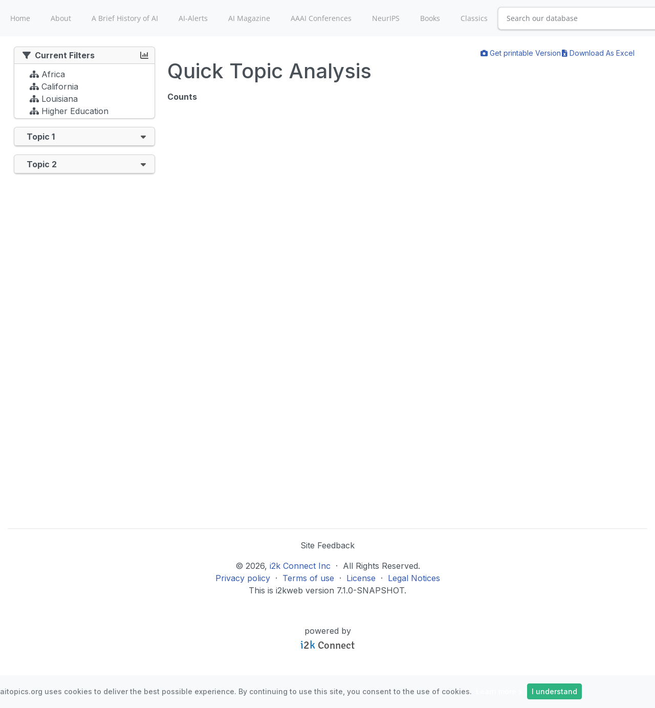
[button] (143, 136)
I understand (554, 691)
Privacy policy (242, 578)
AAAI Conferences (321, 18)
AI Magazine (249, 18)
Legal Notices (414, 578)
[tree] (84, 93)
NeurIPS (386, 18)
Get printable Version (521, 53)
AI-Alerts (193, 18)
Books (430, 18)
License (361, 578)
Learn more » (499, 691)
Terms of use (308, 578)
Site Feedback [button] (327, 545)
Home (20, 18)
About (61, 18)
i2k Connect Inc (300, 566)
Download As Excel (598, 53)
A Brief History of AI (125, 18)
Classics (474, 18)
